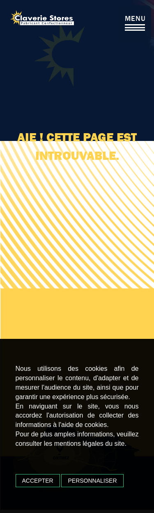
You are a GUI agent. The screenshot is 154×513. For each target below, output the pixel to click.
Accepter (37, 480)
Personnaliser (92, 480)
